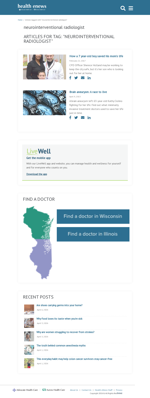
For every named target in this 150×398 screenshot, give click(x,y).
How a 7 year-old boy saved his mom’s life (96, 56)
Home (20, 20)
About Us (74, 390)
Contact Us (86, 390)
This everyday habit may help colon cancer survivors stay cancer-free (74, 359)
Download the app (36, 174)
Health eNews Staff (103, 390)
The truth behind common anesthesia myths (61, 345)
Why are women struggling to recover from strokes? (65, 332)
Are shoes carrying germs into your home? (59, 305)
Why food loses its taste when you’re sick (59, 318)
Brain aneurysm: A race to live (88, 92)
